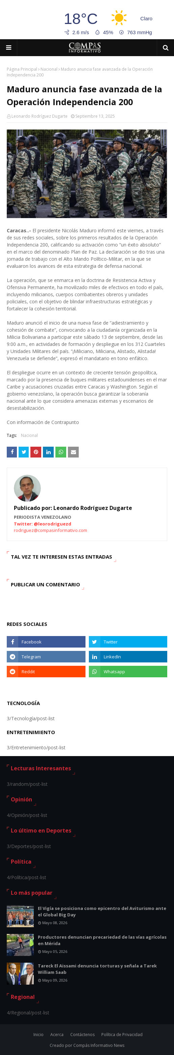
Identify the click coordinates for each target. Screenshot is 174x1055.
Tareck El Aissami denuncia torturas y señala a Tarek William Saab (97, 969)
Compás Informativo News (98, 1045)
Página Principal (22, 69)
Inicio (38, 1034)
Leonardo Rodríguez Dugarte (39, 116)
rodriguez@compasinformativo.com (50, 530)
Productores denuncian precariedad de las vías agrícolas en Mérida (102, 940)
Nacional (49, 69)
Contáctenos (82, 1034)
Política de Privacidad (122, 1034)
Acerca (57, 1034)
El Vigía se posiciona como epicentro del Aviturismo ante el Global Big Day (102, 911)
